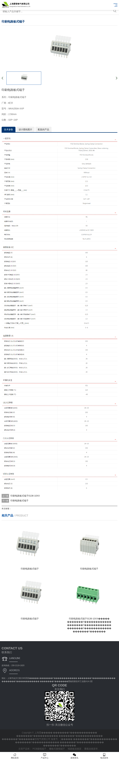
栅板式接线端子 (57, 748)
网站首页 (15, 756)
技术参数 (8, 129)
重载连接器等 (91, 748)
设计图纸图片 (25, 129)
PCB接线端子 (40, 748)
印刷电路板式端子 (19, 500)
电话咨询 (104, 756)
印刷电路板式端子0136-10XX (25, 495)
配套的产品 (43, 129)
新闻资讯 (74, 756)
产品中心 (45, 756)
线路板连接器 (75, 748)
